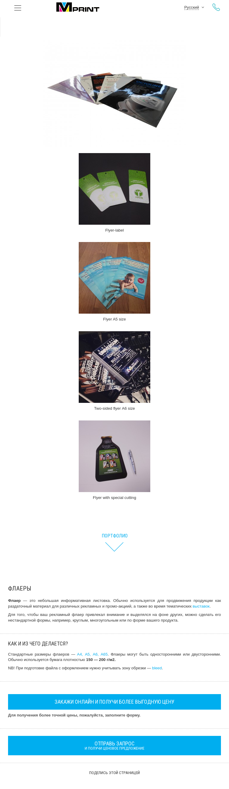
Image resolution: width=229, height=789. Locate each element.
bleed (157, 668)
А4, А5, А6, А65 (92, 654)
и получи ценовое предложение (114, 745)
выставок (201, 606)
